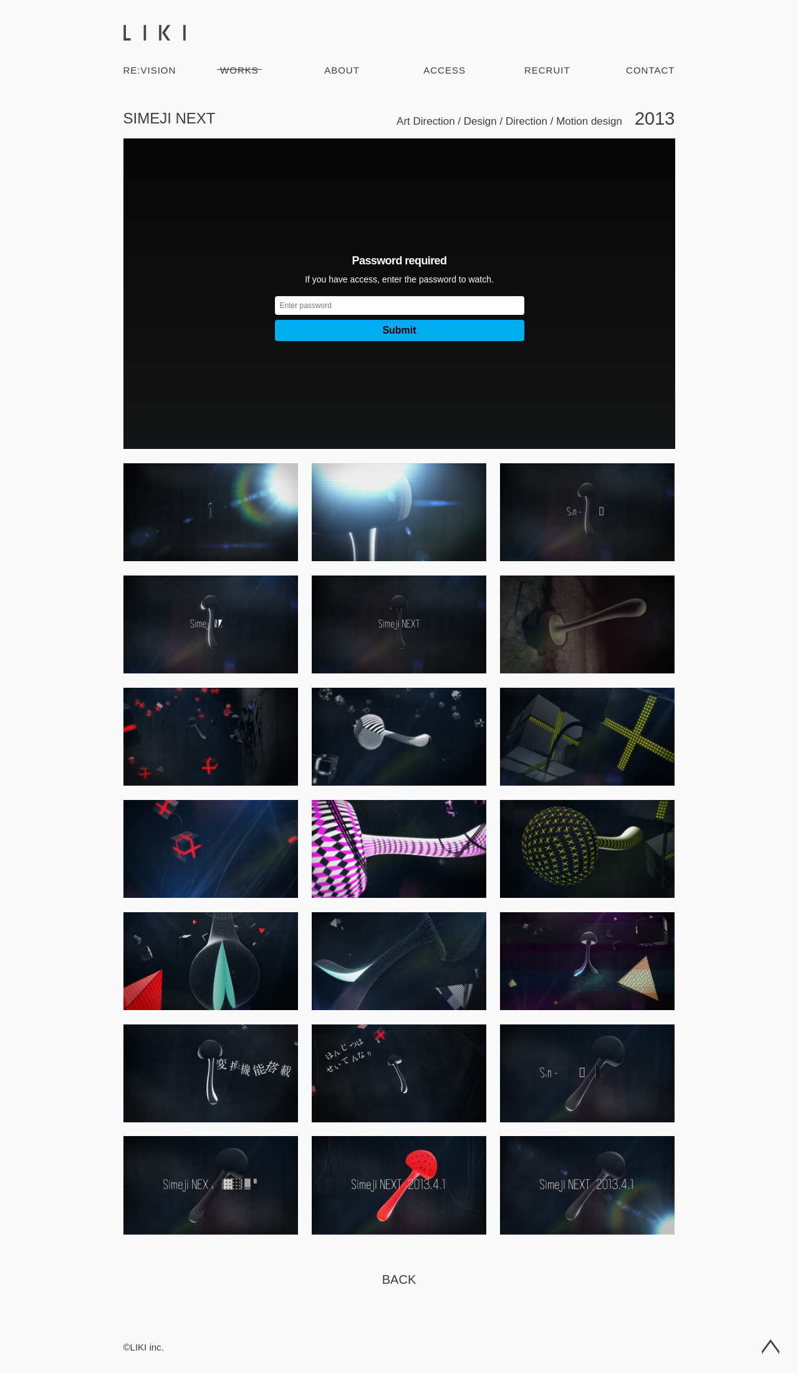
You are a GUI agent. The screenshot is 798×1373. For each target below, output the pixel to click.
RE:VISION (149, 70)
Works (239, 70)
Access (444, 70)
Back (399, 1279)
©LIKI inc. (143, 1347)
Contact (650, 70)
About (342, 70)
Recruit (547, 70)
